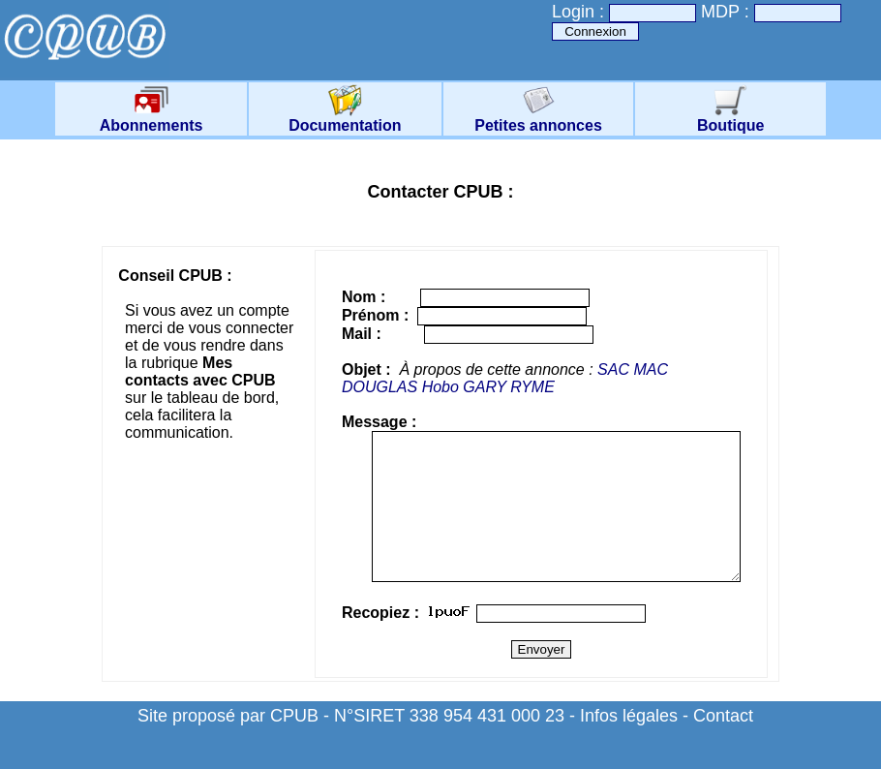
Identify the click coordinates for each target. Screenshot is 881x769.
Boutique (730, 119)
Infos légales (629, 744)
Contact (723, 744)
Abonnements (151, 119)
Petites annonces (538, 119)
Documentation (345, 119)
